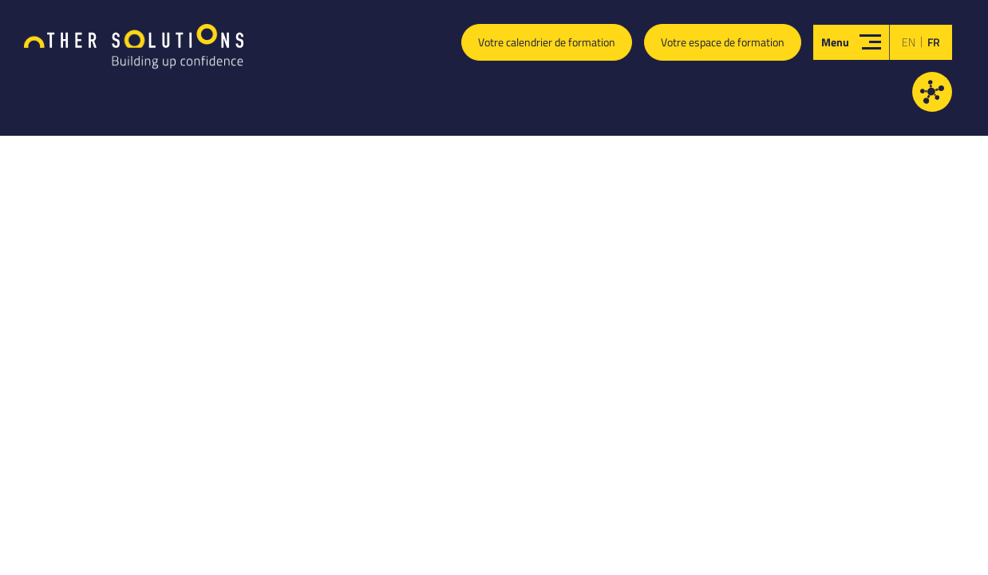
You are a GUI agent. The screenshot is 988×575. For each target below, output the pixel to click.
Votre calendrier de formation (546, 42)
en (908, 42)
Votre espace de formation (722, 42)
